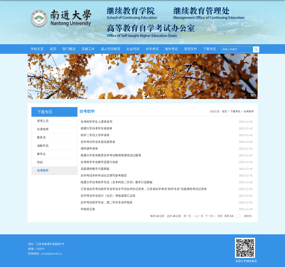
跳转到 (248, 216)
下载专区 (209, 49)
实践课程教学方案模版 (95, 168)
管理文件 (190, 49)
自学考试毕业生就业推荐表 (98, 141)
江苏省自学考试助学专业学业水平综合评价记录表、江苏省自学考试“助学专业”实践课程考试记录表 (144, 188)
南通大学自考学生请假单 (96, 128)
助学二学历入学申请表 (95, 135)
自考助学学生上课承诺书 (96, 121)
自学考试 (152, 49)
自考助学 (249, 111)
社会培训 (133, 49)
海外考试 (171, 49)
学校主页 (37, 49)
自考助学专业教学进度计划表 (99, 162)
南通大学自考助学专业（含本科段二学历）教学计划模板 (117, 182)
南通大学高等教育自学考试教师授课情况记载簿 (111, 155)
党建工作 (88, 49)
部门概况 (69, 49)
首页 (53, 49)
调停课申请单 (89, 148)
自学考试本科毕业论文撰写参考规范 (104, 175)
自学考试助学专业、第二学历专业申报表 (106, 202)
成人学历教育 (110, 49)
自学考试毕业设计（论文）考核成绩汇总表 (108, 195)
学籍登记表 (88, 209)
